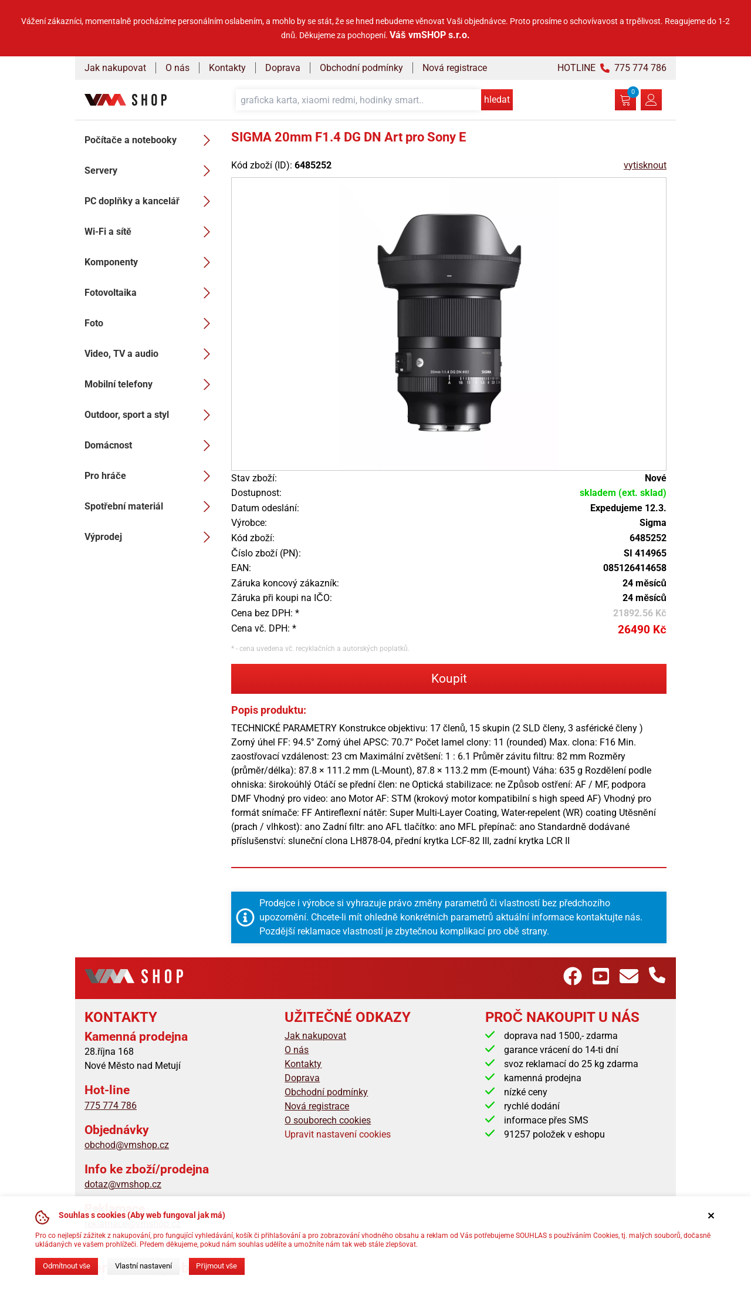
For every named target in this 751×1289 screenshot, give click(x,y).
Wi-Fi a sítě (150, 231)
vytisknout (645, 165)
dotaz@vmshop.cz (122, 1184)
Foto (150, 323)
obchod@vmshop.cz (126, 1144)
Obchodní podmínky (361, 67)
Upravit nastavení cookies (338, 1134)
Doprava (282, 67)
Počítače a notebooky (150, 140)
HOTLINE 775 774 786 (612, 67)
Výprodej (150, 537)
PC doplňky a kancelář (150, 201)
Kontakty (227, 67)
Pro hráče (150, 476)
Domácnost (150, 445)
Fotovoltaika (150, 292)
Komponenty (150, 262)
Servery (150, 170)
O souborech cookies (328, 1120)
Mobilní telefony (150, 384)
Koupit (449, 679)
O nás (177, 67)
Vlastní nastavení (143, 1265)
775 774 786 (110, 1105)
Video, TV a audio (150, 354)
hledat (497, 99)
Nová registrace (454, 67)
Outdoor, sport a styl (150, 415)
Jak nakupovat (115, 67)
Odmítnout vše (66, 1265)
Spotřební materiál (150, 506)
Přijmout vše (216, 1265)
